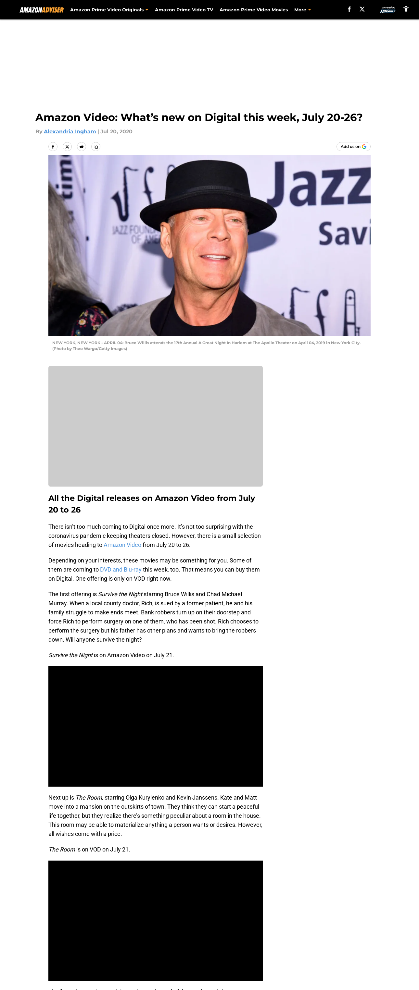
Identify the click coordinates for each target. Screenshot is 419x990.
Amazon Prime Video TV (184, 10)
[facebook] (349, 9)
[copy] (95, 146)
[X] (362, 9)
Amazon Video (122, 544)
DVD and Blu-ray (121, 569)
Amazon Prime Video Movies (254, 10)
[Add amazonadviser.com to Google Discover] (353, 146)
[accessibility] (406, 9)
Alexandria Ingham (70, 131)
